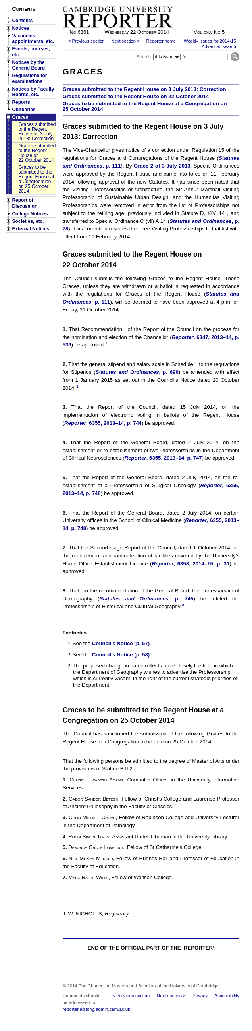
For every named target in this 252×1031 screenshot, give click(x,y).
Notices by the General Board (28, 65)
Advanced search (219, 46)
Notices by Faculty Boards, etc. (33, 91)
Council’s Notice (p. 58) (121, 655)
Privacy (200, 995)
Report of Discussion (24, 203)
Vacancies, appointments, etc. (33, 38)
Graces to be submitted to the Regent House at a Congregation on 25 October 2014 (36, 179)
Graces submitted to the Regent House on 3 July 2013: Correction (37, 131)
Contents (22, 20)
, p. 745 (146, 599)
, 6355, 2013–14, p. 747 (163, 458)
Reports (21, 102)
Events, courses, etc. (31, 51)
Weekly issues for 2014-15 (210, 41)
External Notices (30, 229)
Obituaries (23, 109)
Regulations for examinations (29, 78)
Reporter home (161, 41)
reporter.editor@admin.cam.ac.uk (96, 1009)
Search (143, 56)
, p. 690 (137, 372)
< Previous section (86, 41)
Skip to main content (218, 2)
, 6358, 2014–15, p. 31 (190, 564)
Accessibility (226, 995)
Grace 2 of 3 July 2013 (162, 166)
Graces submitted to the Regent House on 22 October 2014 (37, 153)
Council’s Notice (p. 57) (121, 643)
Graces (20, 117)
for (185, 56)
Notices (20, 28)
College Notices (30, 214)
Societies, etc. (28, 221)
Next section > (125, 41)
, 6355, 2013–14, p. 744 (103, 423)
